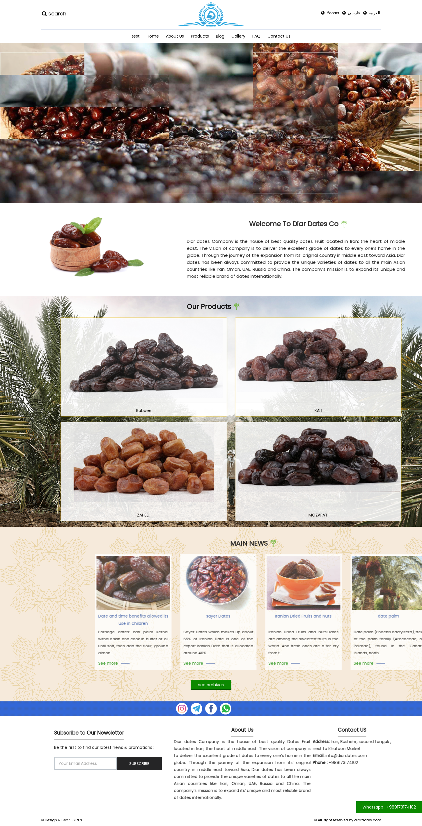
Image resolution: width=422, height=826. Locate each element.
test (136, 36)
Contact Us (278, 36)
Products (200, 36)
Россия (330, 13)
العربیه (371, 13)
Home (153, 36)
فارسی (351, 13)
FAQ (256, 36)
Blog (220, 36)
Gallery (238, 36)
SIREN (77, 820)
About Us (175, 36)
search (54, 13)
